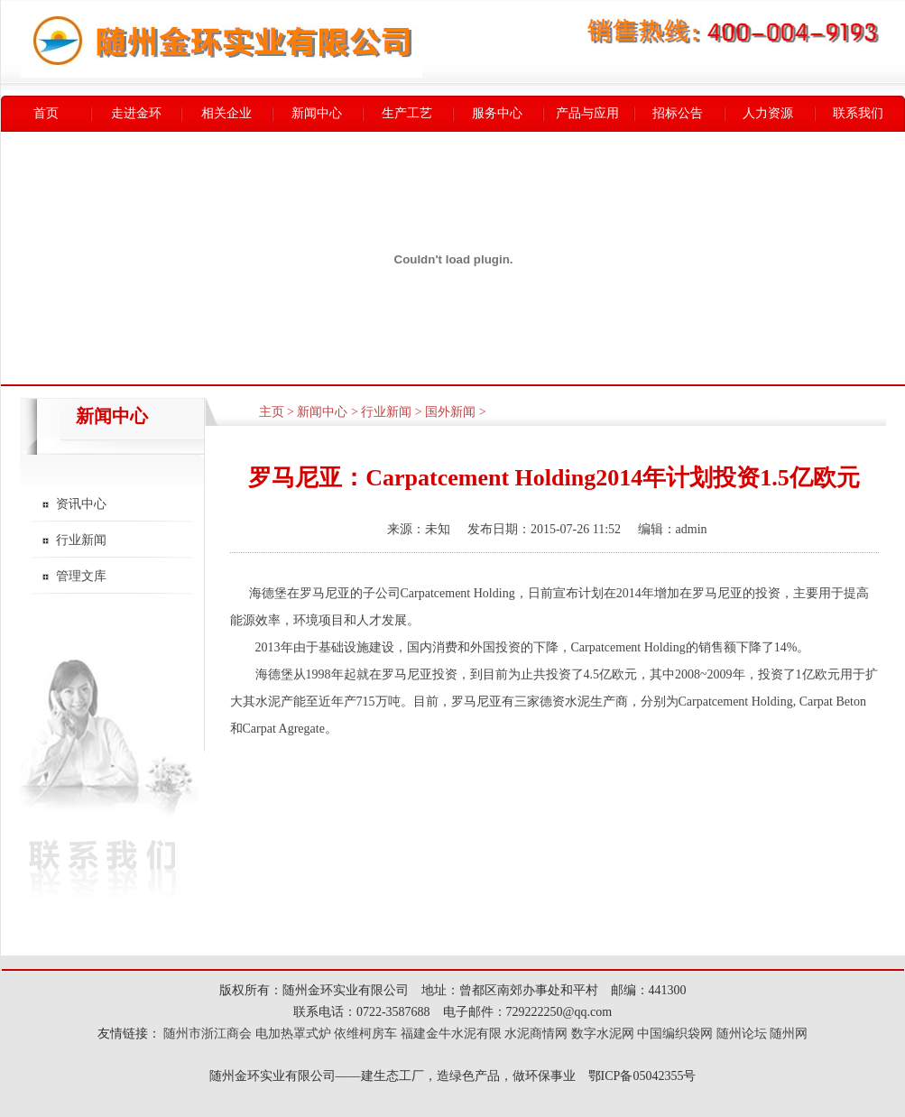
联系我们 (858, 113)
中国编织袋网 (675, 1033)
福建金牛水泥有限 (451, 1033)
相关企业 (226, 113)
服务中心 (497, 113)
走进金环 (136, 113)
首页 (46, 113)
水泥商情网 (536, 1033)
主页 (271, 412)
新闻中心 (316, 113)
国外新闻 (450, 412)
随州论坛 (741, 1033)
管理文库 (81, 576)
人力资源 (768, 113)
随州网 (789, 1033)
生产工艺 (407, 113)
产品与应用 (587, 113)
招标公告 (677, 113)
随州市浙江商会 (207, 1033)
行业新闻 (81, 540)
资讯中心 (81, 504)
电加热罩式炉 (293, 1033)
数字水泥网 (602, 1033)
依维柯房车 (365, 1033)
